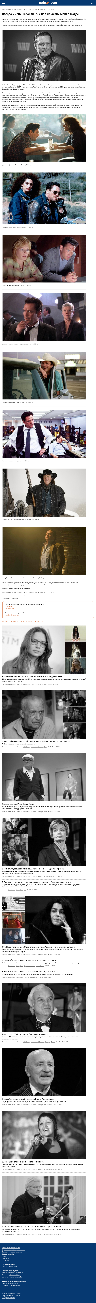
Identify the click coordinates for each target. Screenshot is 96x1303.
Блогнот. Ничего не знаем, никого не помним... (23, 1162)
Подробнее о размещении (11, 1285)
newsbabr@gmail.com (12, 615)
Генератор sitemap (8, 1298)
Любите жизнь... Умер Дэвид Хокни (18, 804)
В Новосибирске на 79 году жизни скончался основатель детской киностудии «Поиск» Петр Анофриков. (37, 974)
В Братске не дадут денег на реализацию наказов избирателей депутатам (36, 882)
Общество (41, 1042)
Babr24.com (17, 9)
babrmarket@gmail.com (10, 1283)
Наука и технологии (29, 966)
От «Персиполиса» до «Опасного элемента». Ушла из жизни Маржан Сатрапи (38, 947)
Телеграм (9, 606)
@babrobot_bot (14, 1275)
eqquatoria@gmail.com (16, 1277)
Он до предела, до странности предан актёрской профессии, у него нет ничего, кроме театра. (34, 1101)
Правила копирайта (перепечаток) (13, 1250)
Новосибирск (40, 966)
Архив (4, 1256)
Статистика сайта (8, 1254)
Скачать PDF (37, 595)
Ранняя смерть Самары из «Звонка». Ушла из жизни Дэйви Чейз (32, 676)
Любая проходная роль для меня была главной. (18, 744)
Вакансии (5, 1260)
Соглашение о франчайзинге (12, 1252)
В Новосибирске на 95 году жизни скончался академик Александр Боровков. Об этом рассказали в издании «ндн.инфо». (43, 963)
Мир (36, 9)
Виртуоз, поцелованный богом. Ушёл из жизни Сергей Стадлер (31, 1227)
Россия (46, 876)
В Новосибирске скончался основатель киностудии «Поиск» (30, 971)
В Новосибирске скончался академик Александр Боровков (29, 960)
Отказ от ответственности (11, 1248)
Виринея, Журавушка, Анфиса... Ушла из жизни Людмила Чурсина (33, 869)
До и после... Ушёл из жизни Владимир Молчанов (25, 1034)
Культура (31, 9)
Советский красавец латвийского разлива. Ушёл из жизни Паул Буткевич (36, 741)
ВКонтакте (10, 609)
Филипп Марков (6, 9)
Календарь (6, 1258)
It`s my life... (25, 9)
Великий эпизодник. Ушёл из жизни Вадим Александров (28, 1099)
